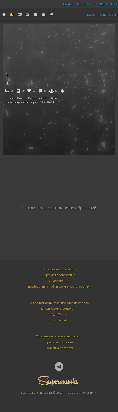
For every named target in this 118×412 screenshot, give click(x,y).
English (68, 4)
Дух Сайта (59, 314)
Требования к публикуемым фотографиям (59, 286)
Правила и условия (59, 342)
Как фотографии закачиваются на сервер (59, 303)
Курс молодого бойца (59, 275)
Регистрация (107, 15)
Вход (91, 15)
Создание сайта (59, 320)
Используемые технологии (59, 308)
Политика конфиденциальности (59, 336)
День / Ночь (104, 4)
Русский (83, 4)
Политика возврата (59, 348)
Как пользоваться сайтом (59, 269)
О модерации (59, 281)
